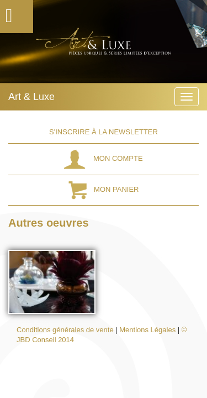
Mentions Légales (147, 330)
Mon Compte (103, 158)
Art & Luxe (31, 96)
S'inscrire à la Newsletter (103, 132)
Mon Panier (103, 189)
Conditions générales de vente (65, 330)
